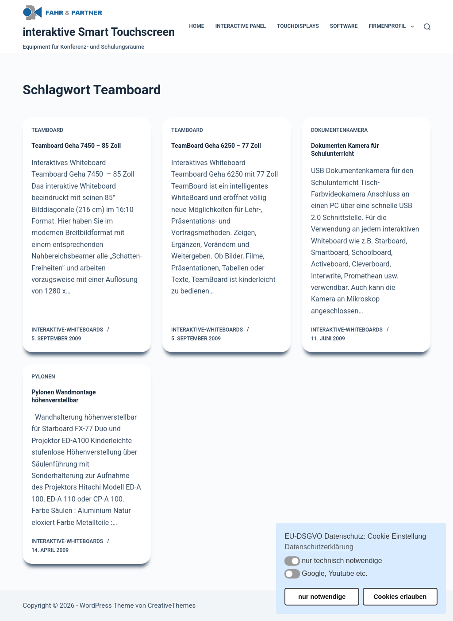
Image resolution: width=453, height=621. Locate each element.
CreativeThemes (172, 605)
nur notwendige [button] (322, 596)
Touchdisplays (298, 26)
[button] (292, 561)
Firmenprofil (393, 26)
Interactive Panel (240, 26)
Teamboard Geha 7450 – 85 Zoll (76, 145)
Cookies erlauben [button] (399, 596)
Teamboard (47, 130)
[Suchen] (427, 26)
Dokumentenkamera (339, 130)
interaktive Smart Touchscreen (99, 32)
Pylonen (43, 377)
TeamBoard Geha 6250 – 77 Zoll (216, 145)
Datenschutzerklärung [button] (318, 547)
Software (344, 26)
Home (196, 26)
